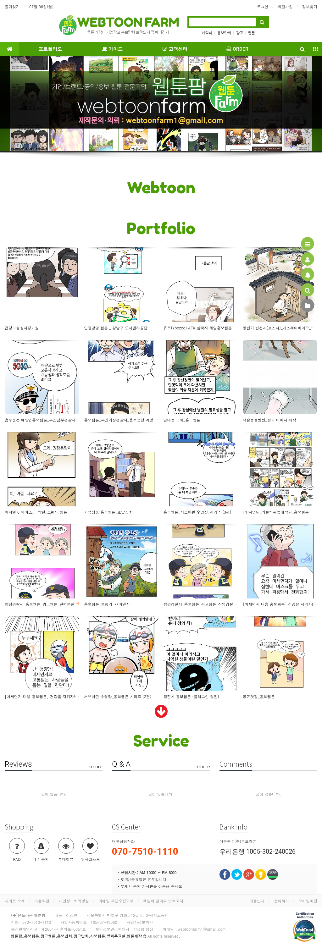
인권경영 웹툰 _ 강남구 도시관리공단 (115, 327)
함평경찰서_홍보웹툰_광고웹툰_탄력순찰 (42, 604)
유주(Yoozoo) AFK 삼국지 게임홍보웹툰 (198, 327)
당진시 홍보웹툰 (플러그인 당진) (191, 696)
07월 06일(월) (41, 6)
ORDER (237, 49)
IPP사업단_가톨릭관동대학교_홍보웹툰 (276, 512)
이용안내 (256, 900)
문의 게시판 (143, 886)
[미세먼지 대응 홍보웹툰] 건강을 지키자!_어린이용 (42, 696)
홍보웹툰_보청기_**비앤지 (107, 604)
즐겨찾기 (12, 6)
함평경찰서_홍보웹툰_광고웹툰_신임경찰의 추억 (201, 604)
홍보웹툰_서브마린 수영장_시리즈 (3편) (197, 512)
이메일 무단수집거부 (116, 900)
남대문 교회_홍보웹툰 (182, 419)
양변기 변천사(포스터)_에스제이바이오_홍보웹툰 (280, 327)
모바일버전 (307, 900)
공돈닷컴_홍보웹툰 (259, 696)
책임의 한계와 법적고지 (163, 900)
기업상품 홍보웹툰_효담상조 (108, 512)
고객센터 (175, 49)
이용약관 (41, 900)
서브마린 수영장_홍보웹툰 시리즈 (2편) (117, 696)
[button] (24, 104)
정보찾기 (309, 6)
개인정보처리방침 (74, 900)
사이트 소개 (15, 900)
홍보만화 (224, 32)
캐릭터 (207, 32)
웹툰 (251, 32)
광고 (239, 32)
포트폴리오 (50, 49)
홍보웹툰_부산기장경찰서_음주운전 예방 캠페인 (121, 419)
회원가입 (285, 6)
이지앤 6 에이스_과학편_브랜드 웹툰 (36, 512)
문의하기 (281, 900)
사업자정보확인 (139, 922)
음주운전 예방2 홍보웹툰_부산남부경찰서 (40, 419)
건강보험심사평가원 (22, 327)
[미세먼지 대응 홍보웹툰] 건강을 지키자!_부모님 (280, 604)
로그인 (262, 6)
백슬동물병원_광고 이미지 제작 (269, 419)
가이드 (112, 49)
